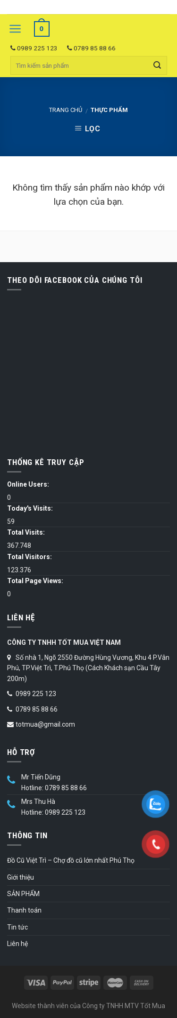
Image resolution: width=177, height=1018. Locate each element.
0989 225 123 (34, 48)
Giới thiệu (20, 877)
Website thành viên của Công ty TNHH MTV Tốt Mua (88, 1006)
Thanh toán (24, 910)
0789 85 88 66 (91, 48)
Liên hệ (17, 943)
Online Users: (28, 484)
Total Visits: (26, 532)
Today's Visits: (30, 508)
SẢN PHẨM (23, 894)
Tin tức (17, 927)
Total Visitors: (29, 557)
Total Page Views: (35, 581)
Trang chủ (65, 109)
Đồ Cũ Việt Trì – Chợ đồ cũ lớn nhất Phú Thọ (71, 860)
